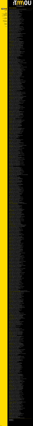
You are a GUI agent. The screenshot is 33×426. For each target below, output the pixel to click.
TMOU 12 (6, 10)
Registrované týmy (5, 20)
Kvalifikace (6, 17)
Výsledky (6, 13)
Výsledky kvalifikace (5, 18)
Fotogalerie (6, 23)
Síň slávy (6, 24)
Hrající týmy (5, 21)
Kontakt (6, 26)
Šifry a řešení (5, 15)
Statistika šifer (5, 14)
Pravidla (6, 12)
